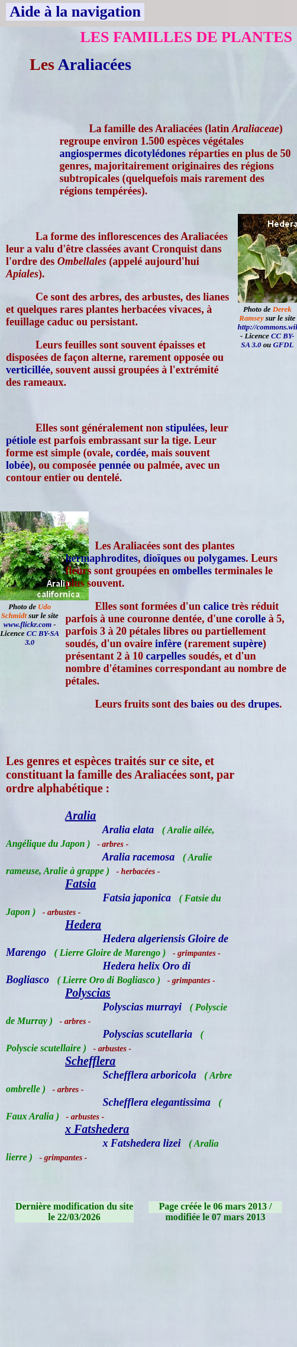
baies (202, 704)
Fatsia (80, 883)
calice (215, 606)
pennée (115, 465)
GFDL (283, 345)
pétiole (21, 440)
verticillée (28, 370)
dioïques (162, 558)
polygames (222, 558)
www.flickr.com (27, 624)
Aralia (80, 815)
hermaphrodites (101, 558)
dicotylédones (155, 153)
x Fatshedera (97, 1128)
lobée (18, 465)
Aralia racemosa (138, 857)
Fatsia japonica (137, 898)
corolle (250, 619)
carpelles (166, 656)
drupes (263, 704)
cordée (130, 453)
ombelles (192, 571)
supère (248, 643)
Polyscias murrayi (142, 1007)
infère (168, 643)
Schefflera (90, 1060)
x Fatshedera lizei (142, 1143)
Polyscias (88, 992)
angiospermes (90, 153)
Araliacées (94, 64)
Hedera (83, 924)
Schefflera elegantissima (157, 1102)
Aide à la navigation (75, 11)
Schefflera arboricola (149, 1075)
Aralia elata (128, 830)
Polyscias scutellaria (148, 1034)
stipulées (185, 428)
